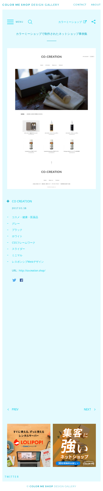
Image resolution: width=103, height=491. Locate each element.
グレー (16, 223)
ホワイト (17, 236)
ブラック (17, 229)
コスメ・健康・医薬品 (25, 217)
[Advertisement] (51, 343)
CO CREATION (22, 201)
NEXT (87, 409)
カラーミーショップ (70, 22)
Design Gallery (30, 4)
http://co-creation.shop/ (32, 270)
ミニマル (17, 255)
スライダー (18, 249)
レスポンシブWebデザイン (28, 261)
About (96, 4)
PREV (15, 409)
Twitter (12, 476)
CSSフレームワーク (23, 242)
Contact (79, 4)
